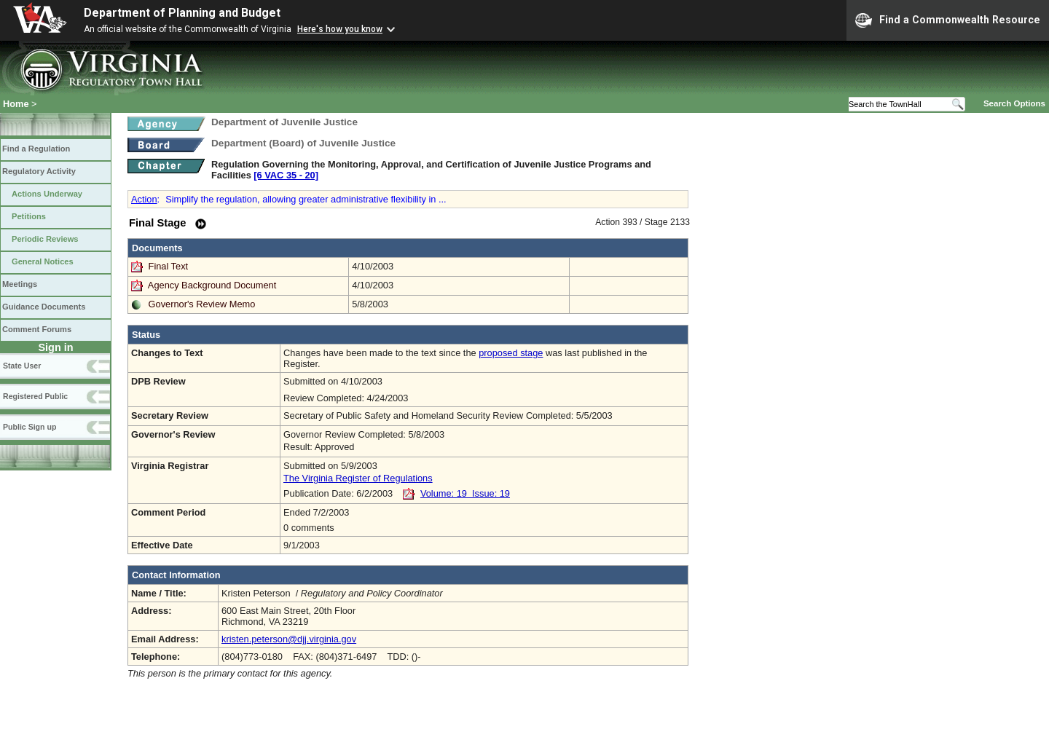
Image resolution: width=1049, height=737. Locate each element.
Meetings (19, 284)
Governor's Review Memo (202, 304)
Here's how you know (339, 29)
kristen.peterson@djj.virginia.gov (288, 639)
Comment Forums (36, 329)
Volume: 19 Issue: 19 (465, 493)
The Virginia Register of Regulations (358, 478)
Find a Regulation (36, 148)
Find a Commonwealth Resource (947, 20)
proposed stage (511, 352)
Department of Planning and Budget (182, 13)
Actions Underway (47, 193)
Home (16, 103)
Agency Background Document (212, 285)
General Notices (43, 261)
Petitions (29, 216)
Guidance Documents (43, 306)
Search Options (1014, 103)
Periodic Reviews (45, 238)
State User (22, 365)
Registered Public (35, 396)
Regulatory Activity (39, 171)
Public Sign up (29, 426)
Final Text (170, 266)
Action (144, 199)
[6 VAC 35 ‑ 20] (286, 175)
